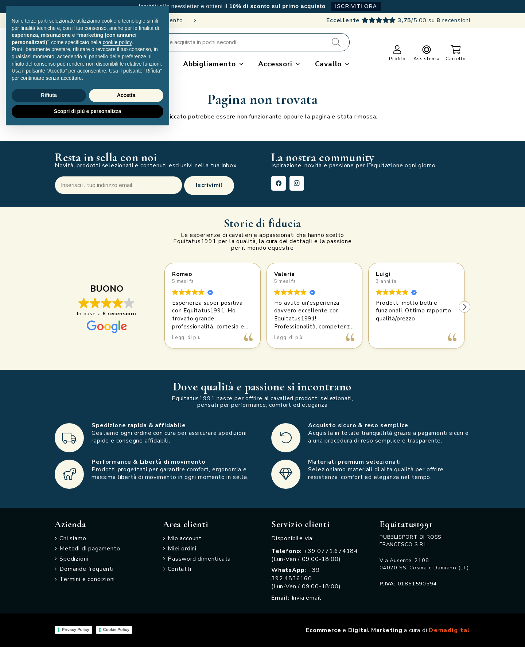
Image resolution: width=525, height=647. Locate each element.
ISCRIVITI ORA (356, 6)
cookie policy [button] (117, 42)
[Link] (397, 49)
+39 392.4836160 (295, 574)
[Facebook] (278, 183)
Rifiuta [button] (49, 95)
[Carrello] (456, 49)
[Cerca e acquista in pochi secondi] (249, 42)
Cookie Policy (116, 629)
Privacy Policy (75, 629)
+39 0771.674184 (331, 551)
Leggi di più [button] (186, 337)
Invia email (307, 598)
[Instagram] (296, 183)
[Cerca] (336, 42)
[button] (240, 64)
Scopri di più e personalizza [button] (87, 111)
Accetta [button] (126, 95)
